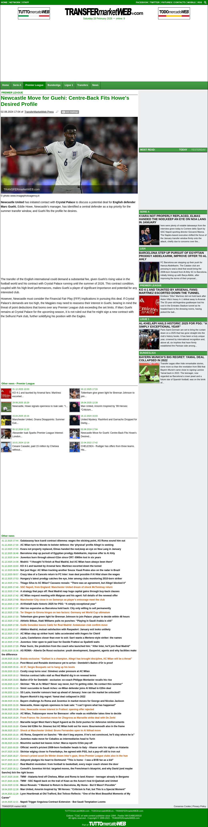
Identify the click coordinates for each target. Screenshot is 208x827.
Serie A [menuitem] (17, 85)
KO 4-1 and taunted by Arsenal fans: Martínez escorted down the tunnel (61, 566)
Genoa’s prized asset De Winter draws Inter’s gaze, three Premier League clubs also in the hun (74, 755)
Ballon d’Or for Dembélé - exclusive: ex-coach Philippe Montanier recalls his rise (66, 679)
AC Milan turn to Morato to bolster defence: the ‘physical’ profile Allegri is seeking (67, 544)
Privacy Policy (199, 806)
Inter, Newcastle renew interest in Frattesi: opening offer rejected (57, 709)
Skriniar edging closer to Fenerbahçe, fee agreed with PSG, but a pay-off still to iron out (70, 751)
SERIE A (145, 211)
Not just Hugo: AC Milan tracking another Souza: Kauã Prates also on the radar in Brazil (70, 570)
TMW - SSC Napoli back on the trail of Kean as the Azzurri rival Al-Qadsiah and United (69, 781)
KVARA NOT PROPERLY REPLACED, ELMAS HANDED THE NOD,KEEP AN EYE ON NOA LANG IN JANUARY (172, 219)
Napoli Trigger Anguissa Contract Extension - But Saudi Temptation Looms (63, 801)
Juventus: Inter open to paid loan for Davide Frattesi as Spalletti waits (60, 642)
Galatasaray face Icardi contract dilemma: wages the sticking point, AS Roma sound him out (72, 540)
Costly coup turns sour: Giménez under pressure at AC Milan (55, 671)
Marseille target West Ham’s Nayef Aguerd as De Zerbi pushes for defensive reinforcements (72, 722)
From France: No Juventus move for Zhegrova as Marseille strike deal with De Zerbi (67, 717)
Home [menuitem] (5, 85)
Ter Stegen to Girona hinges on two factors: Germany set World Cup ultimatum (65, 612)
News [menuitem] (95, 85)
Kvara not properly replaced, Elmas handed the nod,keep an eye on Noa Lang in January (70, 549)
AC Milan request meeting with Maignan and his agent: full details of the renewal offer (69, 595)
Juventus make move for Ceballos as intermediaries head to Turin (57, 738)
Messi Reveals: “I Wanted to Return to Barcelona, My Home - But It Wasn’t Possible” (68, 785)
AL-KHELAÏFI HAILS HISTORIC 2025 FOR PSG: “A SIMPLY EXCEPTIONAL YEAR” (173, 325)
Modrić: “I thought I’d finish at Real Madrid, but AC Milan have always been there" (66, 561)
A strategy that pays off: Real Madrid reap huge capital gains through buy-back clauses (70, 591)
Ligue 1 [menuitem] (69, 85)
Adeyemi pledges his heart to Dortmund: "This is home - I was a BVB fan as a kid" (67, 760)
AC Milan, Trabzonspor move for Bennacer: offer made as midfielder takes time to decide (70, 713)
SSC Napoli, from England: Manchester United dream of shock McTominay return (66, 587)
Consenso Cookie (182, 806)
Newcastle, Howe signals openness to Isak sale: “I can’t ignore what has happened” (68, 705)
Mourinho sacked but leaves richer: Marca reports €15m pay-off (56, 743)
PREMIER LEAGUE (150, 285)
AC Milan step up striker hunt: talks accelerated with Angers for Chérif (60, 633)
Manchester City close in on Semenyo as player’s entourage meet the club (62, 599)
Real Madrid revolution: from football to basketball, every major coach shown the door (69, 764)
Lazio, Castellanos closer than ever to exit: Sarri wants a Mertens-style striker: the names (71, 637)
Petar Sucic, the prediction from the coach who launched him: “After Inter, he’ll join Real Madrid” (75, 646)
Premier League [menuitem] (34, 85)
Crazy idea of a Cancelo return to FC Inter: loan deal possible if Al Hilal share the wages (70, 574)
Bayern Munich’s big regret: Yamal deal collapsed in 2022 (52, 696)
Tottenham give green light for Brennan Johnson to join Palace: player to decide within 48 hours (75, 616)
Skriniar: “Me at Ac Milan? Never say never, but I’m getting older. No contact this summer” (71, 684)
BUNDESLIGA (148, 352)
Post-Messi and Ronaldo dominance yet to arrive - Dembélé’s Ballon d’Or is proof (66, 663)
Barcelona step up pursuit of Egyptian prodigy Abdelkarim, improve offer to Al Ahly (67, 553)
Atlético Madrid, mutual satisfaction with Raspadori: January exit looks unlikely (65, 629)
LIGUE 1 (144, 319)
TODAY (183, 149)
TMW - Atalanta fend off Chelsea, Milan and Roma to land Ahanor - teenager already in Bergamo (74, 776)
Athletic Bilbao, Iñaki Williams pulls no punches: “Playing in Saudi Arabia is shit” (66, 620)
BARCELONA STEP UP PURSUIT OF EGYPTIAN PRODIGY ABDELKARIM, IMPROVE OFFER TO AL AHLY (173, 256)
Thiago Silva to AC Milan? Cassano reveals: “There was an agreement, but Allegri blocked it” (73, 583)
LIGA (143, 248)
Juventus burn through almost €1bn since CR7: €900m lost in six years (60, 557)
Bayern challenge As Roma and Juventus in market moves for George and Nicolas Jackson (72, 701)
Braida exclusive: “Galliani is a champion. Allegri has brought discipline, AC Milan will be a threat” (76, 658)
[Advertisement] (31, 349)
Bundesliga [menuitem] (54, 85)
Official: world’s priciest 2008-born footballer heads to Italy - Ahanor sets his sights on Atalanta (74, 747)
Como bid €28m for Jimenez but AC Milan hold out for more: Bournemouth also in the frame (72, 726)
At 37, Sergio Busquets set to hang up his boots (47, 667)
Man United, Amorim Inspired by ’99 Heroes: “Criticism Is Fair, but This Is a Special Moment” (73, 789)
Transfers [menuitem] (82, 85)
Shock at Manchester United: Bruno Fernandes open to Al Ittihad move (60, 730)
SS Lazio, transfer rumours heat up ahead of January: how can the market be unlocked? (70, 692)
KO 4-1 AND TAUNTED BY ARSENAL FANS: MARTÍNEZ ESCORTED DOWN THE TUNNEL (169, 291)
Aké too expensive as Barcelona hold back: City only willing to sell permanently (65, 608)
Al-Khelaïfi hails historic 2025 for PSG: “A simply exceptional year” (58, 604)
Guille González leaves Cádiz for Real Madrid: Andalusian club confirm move (64, 625)
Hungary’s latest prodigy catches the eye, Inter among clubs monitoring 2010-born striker (71, 578)
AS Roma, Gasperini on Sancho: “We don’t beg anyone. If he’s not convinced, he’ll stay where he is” (77, 734)
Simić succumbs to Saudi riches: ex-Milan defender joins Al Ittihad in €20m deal (65, 688)
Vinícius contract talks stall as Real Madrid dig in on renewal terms (58, 675)
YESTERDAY (198, 149)
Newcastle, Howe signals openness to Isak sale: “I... (40, 406)
